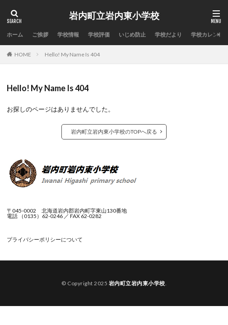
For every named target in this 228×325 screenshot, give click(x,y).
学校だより (168, 34)
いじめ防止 (132, 34)
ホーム (15, 34)
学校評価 (99, 34)
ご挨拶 (40, 34)
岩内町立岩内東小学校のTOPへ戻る (114, 131)
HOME (22, 54)
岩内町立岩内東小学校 (114, 15)
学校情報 (68, 34)
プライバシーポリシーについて (45, 239)
